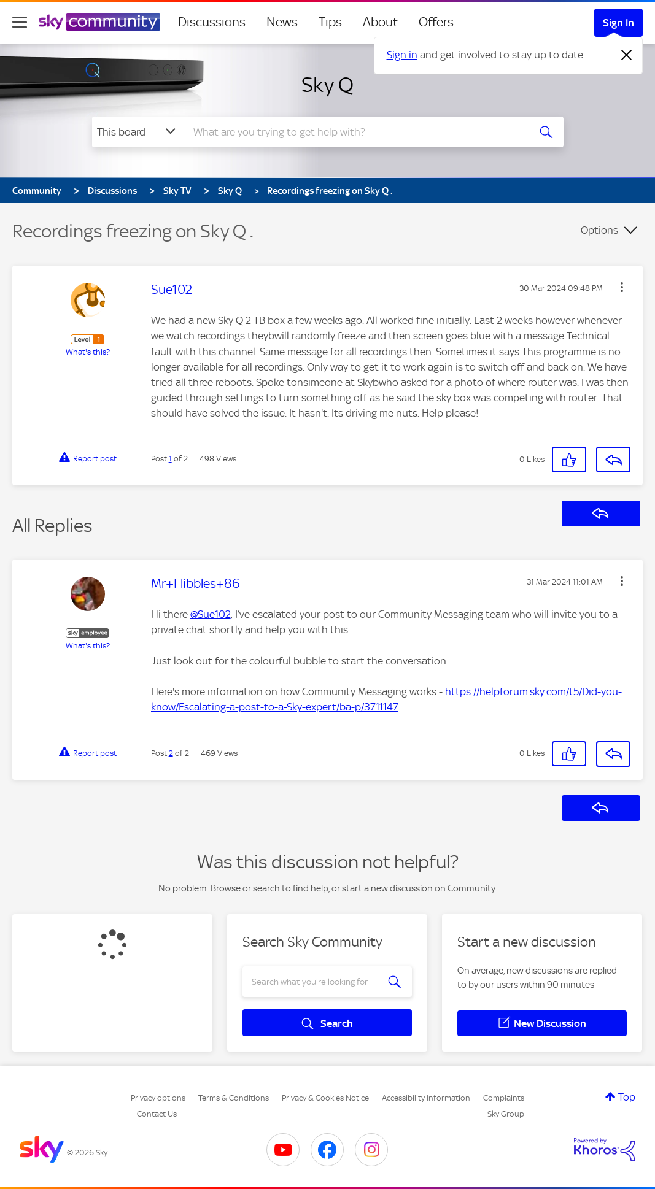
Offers (436, 22)
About (380, 22)
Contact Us (157, 1113)
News (282, 22)
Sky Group (505, 1113)
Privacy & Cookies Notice (325, 1097)
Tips (330, 22)
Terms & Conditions (233, 1097)
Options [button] (599, 230)
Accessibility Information (426, 1097)
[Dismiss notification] (627, 55)
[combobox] (354, 132)
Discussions (212, 22)
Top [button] (626, 1097)
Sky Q (327, 84)
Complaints (503, 1097)
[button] (621, 287)
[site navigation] (19, 22)
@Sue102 (210, 614)
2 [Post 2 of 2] (171, 753)
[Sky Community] (99, 22)
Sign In (618, 23)
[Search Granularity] (138, 132)
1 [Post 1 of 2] (170, 458)
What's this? (88, 351)
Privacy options (158, 1097)
